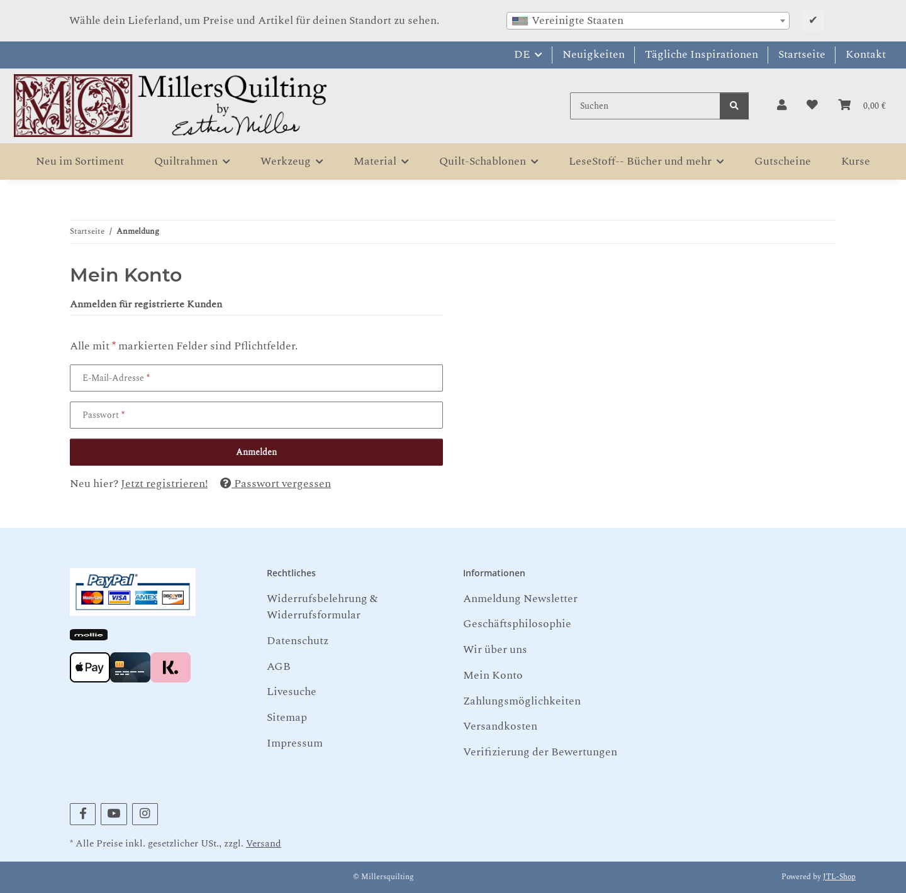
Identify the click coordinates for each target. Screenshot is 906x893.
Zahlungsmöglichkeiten (522, 701)
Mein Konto (493, 675)
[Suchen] (645, 105)
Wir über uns (495, 649)
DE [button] (522, 54)
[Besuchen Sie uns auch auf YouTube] (113, 814)
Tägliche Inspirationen (701, 54)
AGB (279, 666)
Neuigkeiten (593, 54)
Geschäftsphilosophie (517, 623)
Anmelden (256, 452)
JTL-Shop (839, 877)
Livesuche (291, 691)
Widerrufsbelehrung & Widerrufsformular (322, 606)
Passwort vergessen (275, 483)
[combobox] (648, 21)
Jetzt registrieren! (164, 483)
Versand (263, 843)
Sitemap (287, 717)
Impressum (295, 743)
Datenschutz (297, 640)
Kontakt (866, 54)
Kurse (855, 161)
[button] (782, 105)
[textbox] (648, 21)
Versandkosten (500, 726)
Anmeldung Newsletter (520, 598)
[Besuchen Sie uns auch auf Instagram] (145, 814)
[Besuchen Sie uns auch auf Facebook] (83, 814)
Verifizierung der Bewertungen (540, 751)
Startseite (801, 54)
